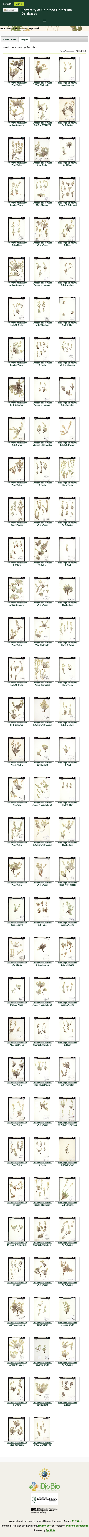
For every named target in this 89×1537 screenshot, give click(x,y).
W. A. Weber (17, 85)
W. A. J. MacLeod (67, 365)
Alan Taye (17, 805)
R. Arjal (68, 565)
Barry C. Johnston (17, 1325)
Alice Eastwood (17, 1045)
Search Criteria (9, 39)
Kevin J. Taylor (67, 645)
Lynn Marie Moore (42, 1085)
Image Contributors (16, 28)
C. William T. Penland (42, 725)
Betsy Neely (17, 245)
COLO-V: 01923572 (42, 1445)
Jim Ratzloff (42, 765)
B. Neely (67, 245)
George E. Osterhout (68, 205)
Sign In (19, 4)
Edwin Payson (17, 525)
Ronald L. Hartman (42, 285)
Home (2, 28)
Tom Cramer (42, 1325)
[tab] (9, 39)
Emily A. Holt (67, 325)
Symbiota (50, 1530)
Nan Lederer (67, 605)
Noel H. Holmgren (42, 1205)
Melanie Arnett (16, 1005)
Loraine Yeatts (16, 205)
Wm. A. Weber (17, 765)
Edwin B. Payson (67, 445)
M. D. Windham (42, 325)
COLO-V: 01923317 (67, 885)
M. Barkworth (67, 1205)
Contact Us (8, 4)
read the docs (44, 1526)
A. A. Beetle (42, 165)
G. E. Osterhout (67, 285)
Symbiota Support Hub (77, 1526)
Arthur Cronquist (16, 125)
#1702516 (77, 1521)
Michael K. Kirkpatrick (42, 445)
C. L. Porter (17, 445)
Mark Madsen (67, 85)
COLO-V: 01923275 (42, 125)
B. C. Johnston (16, 405)
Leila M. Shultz (16, 325)
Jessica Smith (17, 925)
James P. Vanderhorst (42, 805)
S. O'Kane (67, 165)
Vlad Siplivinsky (42, 85)
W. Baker (42, 565)
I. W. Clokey (17, 965)
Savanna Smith (42, 1365)
